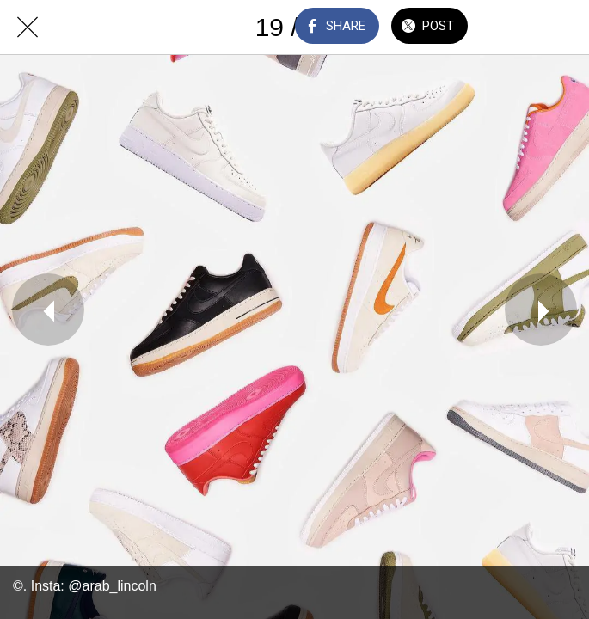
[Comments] (516, 27)
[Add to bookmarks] (561, 27)
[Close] (27, 27)
